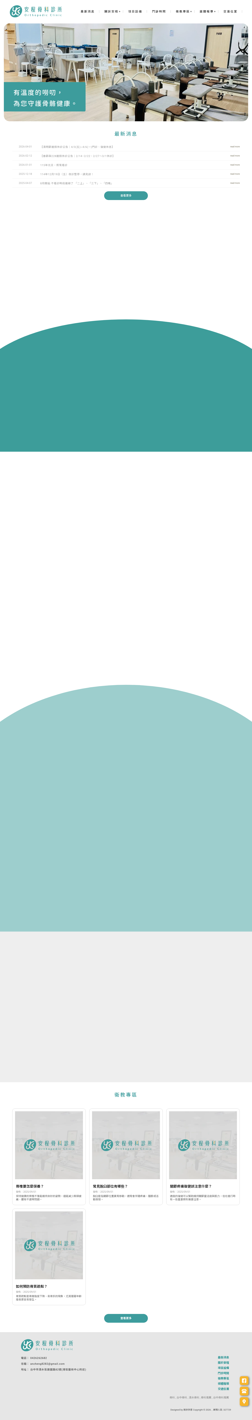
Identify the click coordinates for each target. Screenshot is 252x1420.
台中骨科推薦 (221, 1397)
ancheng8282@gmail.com (47, 1363)
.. (212, 1409)
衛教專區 (183, 11)
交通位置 (230, 11)
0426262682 (38, 1358)
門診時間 (159, 11)
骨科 (172, 1397)
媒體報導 (207, 11)
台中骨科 (182, 1397)
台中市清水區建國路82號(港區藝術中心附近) (58, 1369)
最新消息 (88, 11)
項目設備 (135, 11)
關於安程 (111, 11)
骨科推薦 (206, 1397)
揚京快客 (187, 1409)
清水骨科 (194, 1397)
